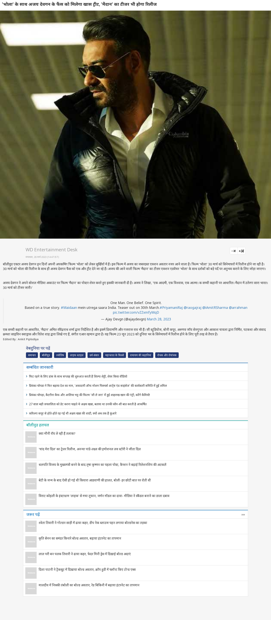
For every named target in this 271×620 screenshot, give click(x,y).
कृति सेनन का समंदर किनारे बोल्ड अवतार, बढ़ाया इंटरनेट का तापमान (80, 538)
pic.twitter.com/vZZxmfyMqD (136, 312)
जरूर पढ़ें (33, 514)
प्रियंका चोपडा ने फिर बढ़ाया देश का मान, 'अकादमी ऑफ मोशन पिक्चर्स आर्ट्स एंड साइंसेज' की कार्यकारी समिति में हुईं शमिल (98, 386)
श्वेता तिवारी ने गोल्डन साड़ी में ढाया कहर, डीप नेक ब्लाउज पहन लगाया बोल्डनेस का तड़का (93, 523)
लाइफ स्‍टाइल (76, 355)
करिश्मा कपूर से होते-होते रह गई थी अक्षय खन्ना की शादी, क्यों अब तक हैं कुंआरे (73, 413)
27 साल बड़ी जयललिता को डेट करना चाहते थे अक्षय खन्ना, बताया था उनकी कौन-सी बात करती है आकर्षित (88, 404)
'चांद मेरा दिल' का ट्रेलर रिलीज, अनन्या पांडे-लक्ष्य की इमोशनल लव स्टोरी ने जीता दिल (90, 449)
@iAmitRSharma (215, 307)
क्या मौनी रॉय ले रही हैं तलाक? (57, 433)
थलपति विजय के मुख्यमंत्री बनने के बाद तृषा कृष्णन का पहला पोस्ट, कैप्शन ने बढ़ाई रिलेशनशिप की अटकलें (102, 464)
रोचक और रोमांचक (167, 355)
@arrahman (238, 307)
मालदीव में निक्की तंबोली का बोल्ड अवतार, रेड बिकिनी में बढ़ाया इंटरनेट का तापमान (89, 585)
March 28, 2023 (159, 319)
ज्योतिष (60, 355)
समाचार (32, 355)
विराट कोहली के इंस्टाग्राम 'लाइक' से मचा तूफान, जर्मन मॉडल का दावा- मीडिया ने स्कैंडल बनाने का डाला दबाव (104, 496)
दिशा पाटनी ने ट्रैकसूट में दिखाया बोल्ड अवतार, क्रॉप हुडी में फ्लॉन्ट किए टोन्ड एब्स (87, 569)
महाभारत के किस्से (114, 355)
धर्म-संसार (94, 355)
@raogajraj (192, 307)
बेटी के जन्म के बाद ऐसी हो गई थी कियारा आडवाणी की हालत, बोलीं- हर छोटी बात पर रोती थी (95, 480)
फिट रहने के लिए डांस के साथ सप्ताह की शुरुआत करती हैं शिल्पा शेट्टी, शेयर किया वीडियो (78, 376)
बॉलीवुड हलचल (37, 425)
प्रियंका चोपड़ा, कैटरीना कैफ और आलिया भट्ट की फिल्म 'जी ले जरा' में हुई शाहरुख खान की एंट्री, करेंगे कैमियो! (89, 395)
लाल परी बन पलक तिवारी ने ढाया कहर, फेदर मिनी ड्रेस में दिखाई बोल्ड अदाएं (85, 554)
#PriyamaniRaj (171, 307)
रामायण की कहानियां (140, 355)
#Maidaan (69, 307)
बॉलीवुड (46, 355)
